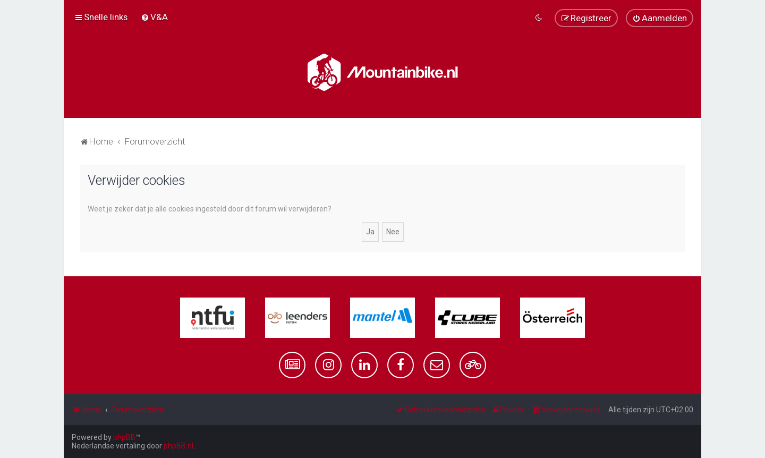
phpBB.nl (178, 446)
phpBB (124, 437)
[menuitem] (154, 17)
